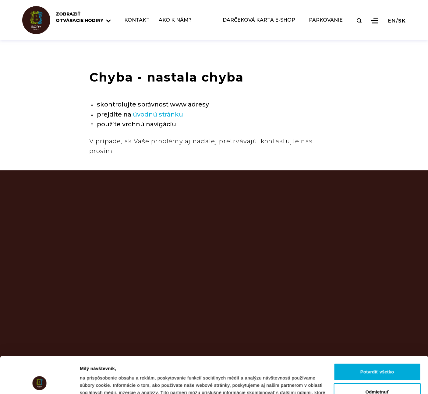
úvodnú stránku (158, 114)
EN (392, 21)
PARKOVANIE (326, 20)
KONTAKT (137, 20)
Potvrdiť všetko (377, 337)
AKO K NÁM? (175, 20)
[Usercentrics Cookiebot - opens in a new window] (39, 382)
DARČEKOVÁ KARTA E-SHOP (259, 20)
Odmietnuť (377, 357)
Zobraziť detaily (97, 382)
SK (402, 21)
